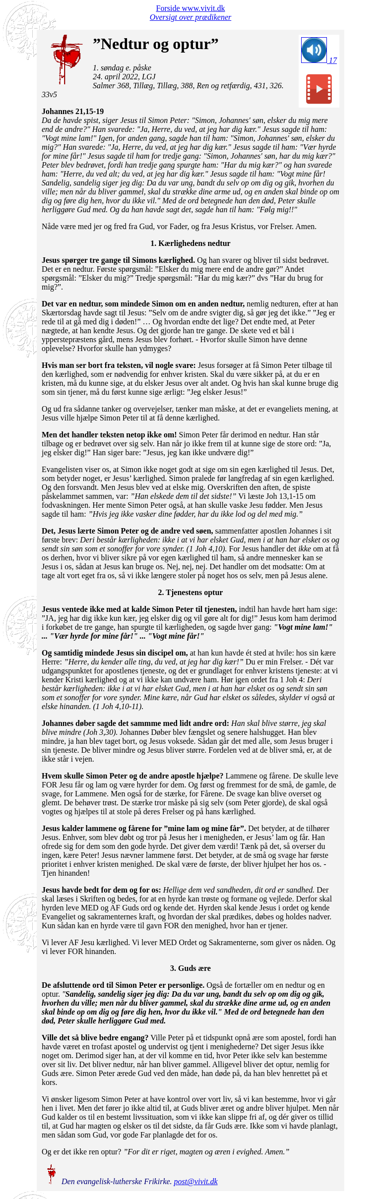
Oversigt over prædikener (190, 17)
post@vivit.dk (196, 1181)
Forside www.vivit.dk (190, 8)
